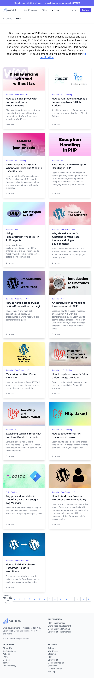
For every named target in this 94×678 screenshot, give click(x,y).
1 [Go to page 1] (19, 599)
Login (73, 10)
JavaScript (53, 660)
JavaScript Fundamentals (59, 632)
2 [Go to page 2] (24, 599)
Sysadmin (52, 665)
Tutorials (9, 95)
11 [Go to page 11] (71, 599)
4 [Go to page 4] (34, 599)
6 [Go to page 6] (44, 599)
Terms (6, 663)
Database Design (56, 663)
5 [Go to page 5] (39, 599)
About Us (7, 648)
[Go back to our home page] (11, 10)
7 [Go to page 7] (49, 599)
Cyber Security (55, 668)
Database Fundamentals (59, 629)
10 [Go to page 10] (66, 599)
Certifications (30, 10)
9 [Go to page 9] (60, 599)
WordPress (19, 95)
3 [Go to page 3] (29, 599)
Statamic (52, 654)
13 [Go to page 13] (83, 599)
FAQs (44, 10)
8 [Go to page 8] (55, 599)
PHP (27, 95)
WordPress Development (59, 626)
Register (85, 10)
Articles (55, 10)
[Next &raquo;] (88, 599)
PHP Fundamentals (56, 623)
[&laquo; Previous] (14, 599)
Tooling (69, 95)
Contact (6, 660)
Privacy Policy (9, 665)
